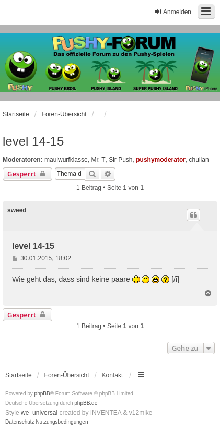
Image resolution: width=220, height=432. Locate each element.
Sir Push (120, 159)
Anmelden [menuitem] (172, 12)
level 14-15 (33, 141)
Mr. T (98, 159)
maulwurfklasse (66, 159)
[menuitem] (19, 422)
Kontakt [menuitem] (112, 375)
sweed (17, 210)
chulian (199, 159)
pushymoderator (161, 159)
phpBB (42, 394)
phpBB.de (85, 403)
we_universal (39, 412)
